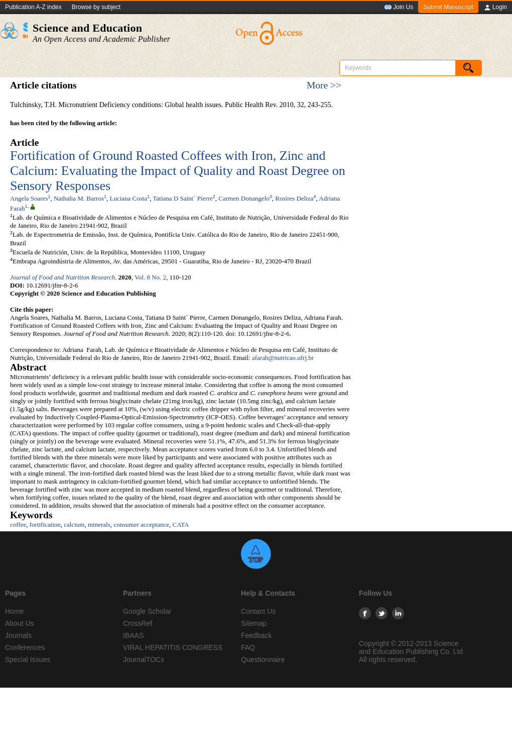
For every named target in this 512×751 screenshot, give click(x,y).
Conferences (25, 647)
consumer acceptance (141, 524)
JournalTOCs (143, 659)
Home (14, 611)
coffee (18, 524)
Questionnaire (263, 659)
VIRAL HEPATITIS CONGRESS (172, 647)
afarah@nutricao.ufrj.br (283, 357)
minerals (99, 524)
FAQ (248, 647)
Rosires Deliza (294, 198)
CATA (181, 524)
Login (495, 8)
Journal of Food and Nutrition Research (62, 277)
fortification (45, 524)
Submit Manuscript (448, 7)
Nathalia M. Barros (79, 198)
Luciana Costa (129, 198)
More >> (324, 85)
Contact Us (258, 611)
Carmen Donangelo (243, 198)
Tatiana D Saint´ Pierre (183, 198)
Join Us (398, 8)
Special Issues (27, 659)
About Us (19, 623)
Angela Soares (29, 198)
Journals (18, 635)
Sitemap (254, 623)
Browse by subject (96, 7)
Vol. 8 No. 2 (150, 277)
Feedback (256, 635)
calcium (74, 524)
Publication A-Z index (33, 7)
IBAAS (133, 635)
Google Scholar (147, 611)
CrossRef (137, 623)
